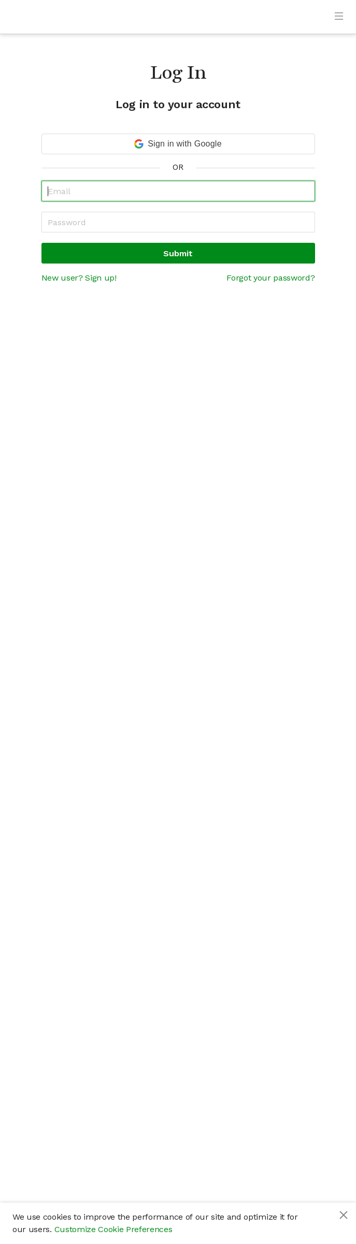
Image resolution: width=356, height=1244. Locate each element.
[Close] (343, 1215)
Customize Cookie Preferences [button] (113, 1229)
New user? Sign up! (79, 278)
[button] (178, 144)
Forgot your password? (270, 278)
